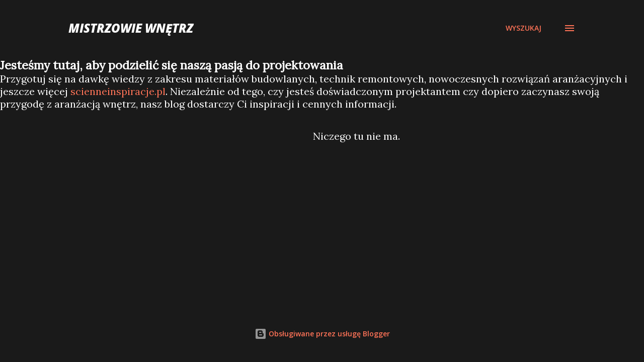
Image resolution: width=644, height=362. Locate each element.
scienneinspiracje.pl (118, 91)
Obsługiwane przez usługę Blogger (322, 333)
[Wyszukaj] (523, 28)
